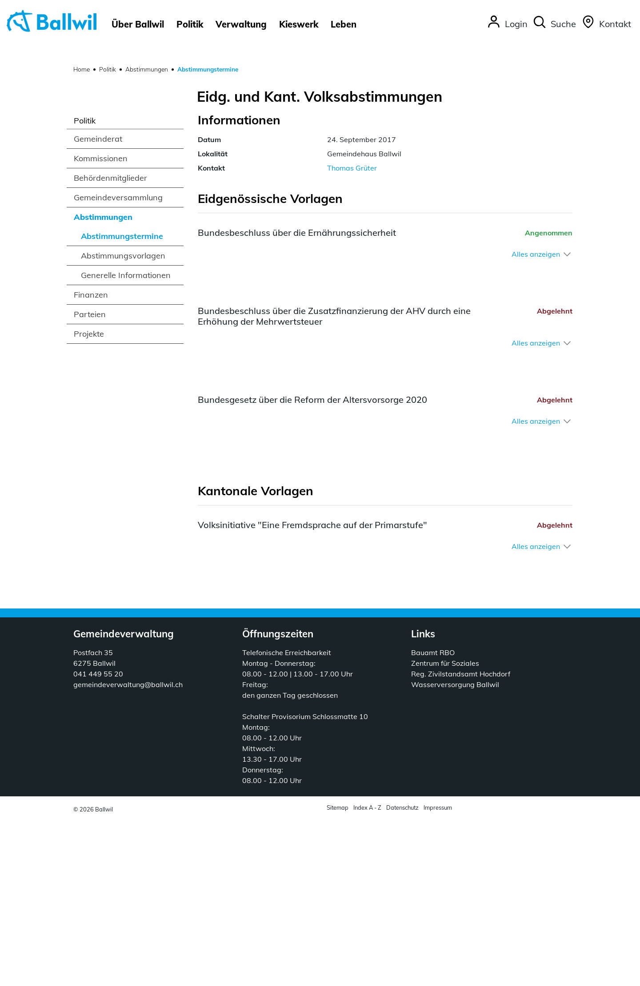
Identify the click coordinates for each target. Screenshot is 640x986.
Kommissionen (101, 325)
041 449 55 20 (98, 840)
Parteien (90, 481)
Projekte (89, 501)
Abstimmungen (103, 384)
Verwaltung (241, 24)
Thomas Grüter (352, 334)
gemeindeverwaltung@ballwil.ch (128, 851)
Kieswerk (298, 24)
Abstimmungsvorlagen (123, 422)
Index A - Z (367, 974)
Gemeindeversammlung (118, 364)
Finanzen (91, 462)
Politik (189, 24)
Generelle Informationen (126, 442)
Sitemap (337, 974)
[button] (554, 24)
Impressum (438, 974)
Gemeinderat (98, 306)
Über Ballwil (138, 24)
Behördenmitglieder (110, 345)
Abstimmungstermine (121, 405)
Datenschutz (402, 974)
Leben (343, 24)
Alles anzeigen (536, 421)
